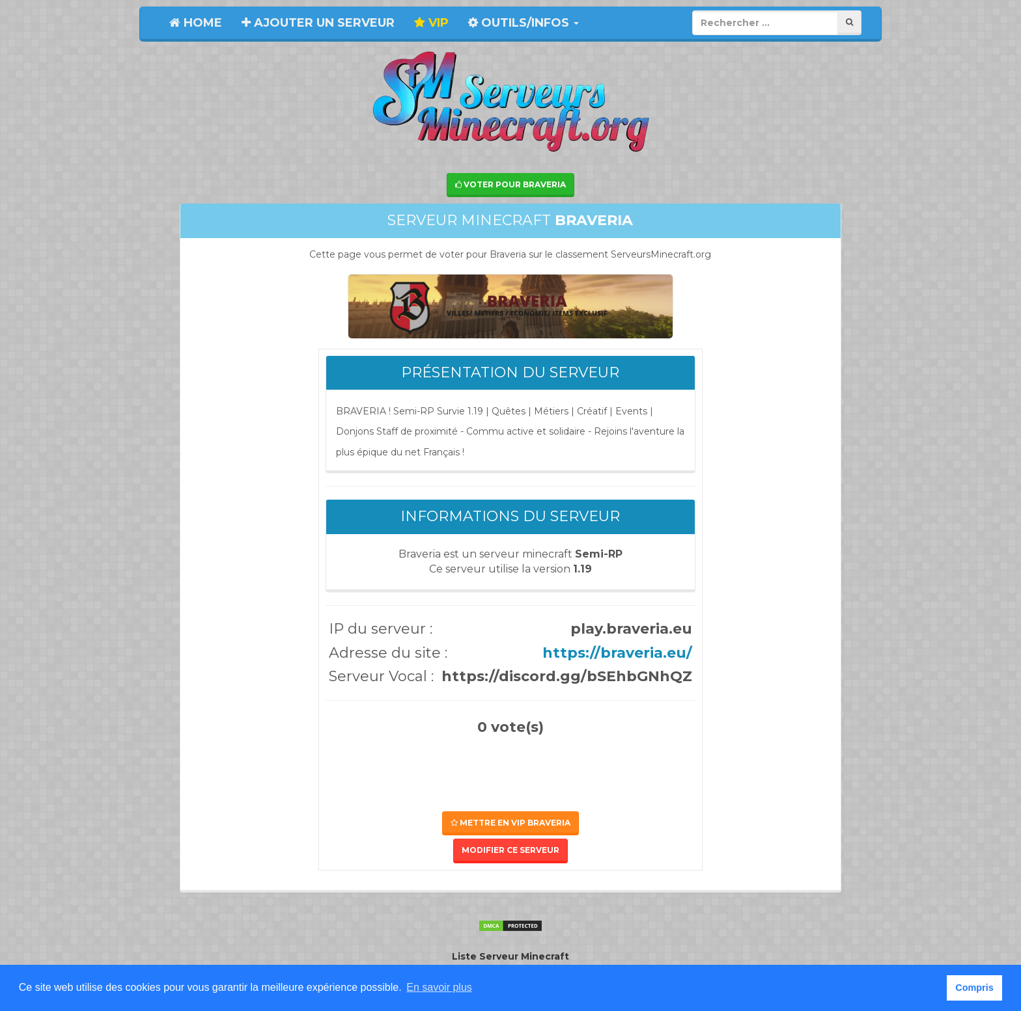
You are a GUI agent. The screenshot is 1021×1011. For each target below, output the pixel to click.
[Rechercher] (849, 22)
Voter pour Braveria (510, 184)
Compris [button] (974, 987)
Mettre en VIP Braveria (510, 823)
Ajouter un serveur (318, 23)
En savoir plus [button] (439, 987)
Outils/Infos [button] (523, 23)
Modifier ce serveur (510, 850)
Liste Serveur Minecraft (510, 956)
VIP (431, 23)
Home (195, 23)
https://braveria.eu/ (617, 653)
